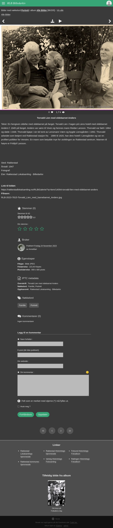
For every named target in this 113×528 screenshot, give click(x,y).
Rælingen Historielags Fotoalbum (80, 460)
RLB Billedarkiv (16, 3)
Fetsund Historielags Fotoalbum (79, 452)
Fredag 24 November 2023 (45, 246)
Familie (22, 305)
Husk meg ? (25, 406)
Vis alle (60, 10)
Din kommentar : (27, 372)
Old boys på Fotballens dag (56, 509)
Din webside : (23, 361)
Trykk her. (73, 522)
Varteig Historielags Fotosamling (54, 460)
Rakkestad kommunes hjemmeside (29, 463)
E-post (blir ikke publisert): (28, 350)
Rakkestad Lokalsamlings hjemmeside (26, 454)
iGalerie (59, 526)
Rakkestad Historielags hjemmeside (55, 452)
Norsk (56, 518)
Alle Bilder (42, 10)
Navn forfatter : (26, 339)
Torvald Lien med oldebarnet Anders (56, 118)
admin (66, 526)
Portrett (25, 10)
